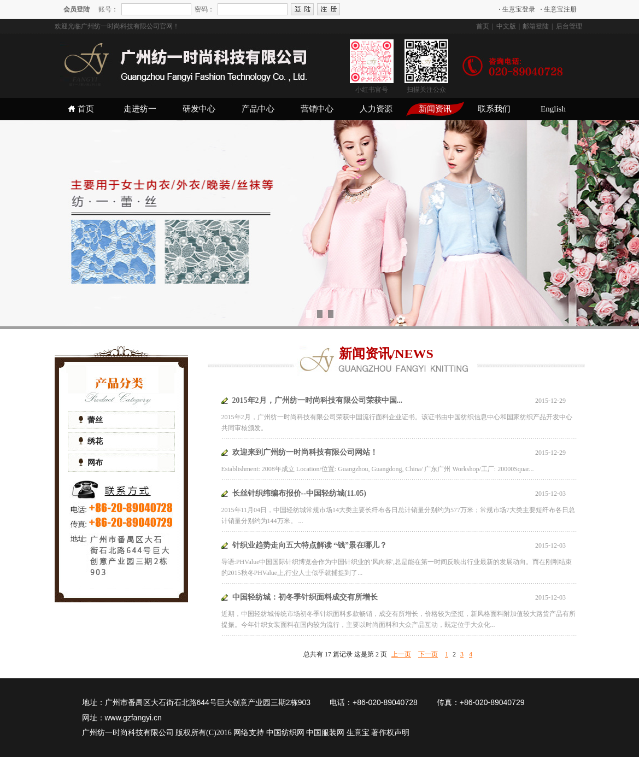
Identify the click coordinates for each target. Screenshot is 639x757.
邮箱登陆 (536, 26)
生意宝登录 (517, 9)
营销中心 (317, 108)
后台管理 (569, 26)
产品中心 (258, 108)
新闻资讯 (435, 108)
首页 (482, 26)
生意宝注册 (559, 9)
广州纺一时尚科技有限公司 (128, 733)
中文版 (506, 26)
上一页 (401, 654)
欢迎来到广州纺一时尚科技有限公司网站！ (305, 452)
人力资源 (376, 108)
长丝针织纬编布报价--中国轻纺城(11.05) (299, 493)
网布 (91, 463)
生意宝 (358, 733)
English (553, 108)
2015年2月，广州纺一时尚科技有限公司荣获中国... (317, 400)
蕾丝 (91, 420)
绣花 (91, 441)
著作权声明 (390, 733)
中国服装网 (325, 733)
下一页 (428, 654)
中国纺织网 (285, 733)
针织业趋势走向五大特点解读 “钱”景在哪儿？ (310, 545)
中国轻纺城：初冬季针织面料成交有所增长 (305, 597)
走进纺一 (140, 108)
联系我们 (494, 108)
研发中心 (199, 108)
